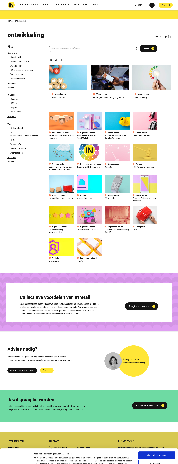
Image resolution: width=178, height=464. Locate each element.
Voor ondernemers (28, 5)
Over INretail (80, 5)
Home (10, 11)
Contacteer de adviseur (22, 361)
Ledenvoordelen (62, 5)
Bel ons (47, 361)
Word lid (166, 5)
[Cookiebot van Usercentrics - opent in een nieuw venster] (16, 459)
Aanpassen (156, 448)
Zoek (146, 39)
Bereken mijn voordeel (147, 396)
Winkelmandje (163, 27)
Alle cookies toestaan (156, 440)
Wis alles (11, 78)
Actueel (46, 5)
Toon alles (11, 74)
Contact (95, 5)
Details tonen (39, 459)
